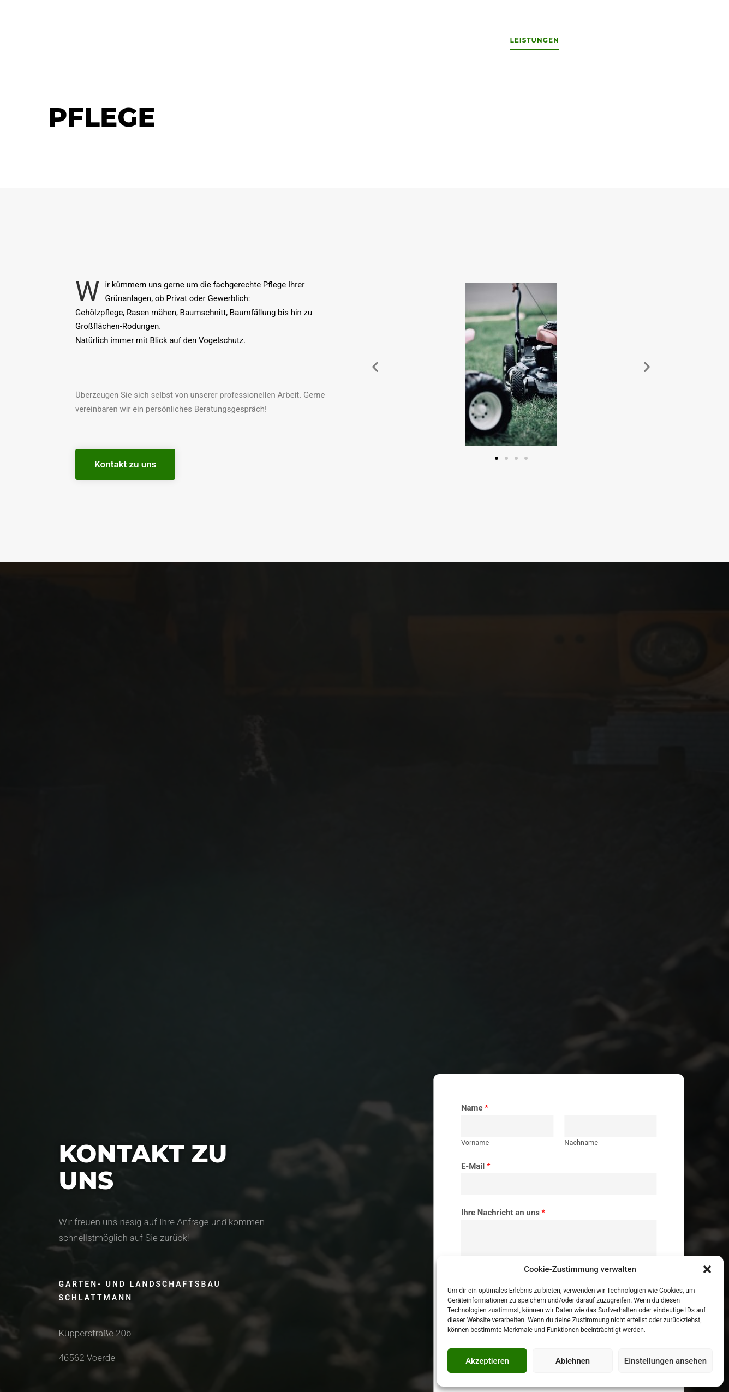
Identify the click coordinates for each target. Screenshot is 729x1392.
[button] (707, 1269)
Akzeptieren (487, 1361)
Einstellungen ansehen (665, 1361)
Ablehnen (572, 1361)
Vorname (632, 1142)
